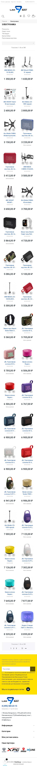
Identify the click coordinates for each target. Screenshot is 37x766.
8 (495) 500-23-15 (29, 2)
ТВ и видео (5, 33)
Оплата (3, 2)
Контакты (19, 2)
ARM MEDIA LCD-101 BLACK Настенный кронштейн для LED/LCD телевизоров (9, 71)
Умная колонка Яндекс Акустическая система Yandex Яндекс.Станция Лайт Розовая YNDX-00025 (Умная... (27, 363)
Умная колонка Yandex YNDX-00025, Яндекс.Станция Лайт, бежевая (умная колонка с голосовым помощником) (27, 493)
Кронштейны (6, 36)
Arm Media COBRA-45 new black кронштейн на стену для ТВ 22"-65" (27, 201)
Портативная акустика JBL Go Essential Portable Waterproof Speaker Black (9, 233)
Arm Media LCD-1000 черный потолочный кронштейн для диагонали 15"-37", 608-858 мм (27, 103)
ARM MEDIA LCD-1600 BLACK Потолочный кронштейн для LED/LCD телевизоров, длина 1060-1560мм (9, 298)
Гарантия (13, 2)
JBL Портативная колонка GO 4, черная (27, 430)
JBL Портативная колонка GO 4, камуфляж (27, 330)
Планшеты (5, 29)
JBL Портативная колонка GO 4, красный (27, 461)
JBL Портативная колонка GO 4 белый (9, 461)
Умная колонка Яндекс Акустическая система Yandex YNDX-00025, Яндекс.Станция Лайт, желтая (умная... (9, 560)
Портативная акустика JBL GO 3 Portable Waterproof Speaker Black (27, 266)
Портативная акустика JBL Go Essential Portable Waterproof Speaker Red (9, 168)
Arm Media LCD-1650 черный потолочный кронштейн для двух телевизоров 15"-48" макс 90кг (10, 526)
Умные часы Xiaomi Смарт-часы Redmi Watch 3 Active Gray (27, 233)
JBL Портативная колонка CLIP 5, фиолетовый (27, 526)
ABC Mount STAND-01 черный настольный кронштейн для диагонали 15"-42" (27, 71)
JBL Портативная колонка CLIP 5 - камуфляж (9, 493)
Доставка (7, 2)
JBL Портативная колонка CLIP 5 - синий (9, 627)
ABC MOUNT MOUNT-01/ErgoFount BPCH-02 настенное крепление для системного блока (10, 201)
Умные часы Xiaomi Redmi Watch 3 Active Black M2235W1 (9, 330)
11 (22, 648)
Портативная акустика (9, 38)
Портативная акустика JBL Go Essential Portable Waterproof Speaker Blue (27, 135)
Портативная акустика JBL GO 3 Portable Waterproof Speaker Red (27, 298)
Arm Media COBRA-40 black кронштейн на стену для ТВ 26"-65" (10, 135)
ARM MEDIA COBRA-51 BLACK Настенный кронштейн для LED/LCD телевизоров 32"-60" (27, 168)
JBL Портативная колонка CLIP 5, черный (27, 593)
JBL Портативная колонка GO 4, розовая (9, 363)
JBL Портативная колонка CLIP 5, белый (27, 560)
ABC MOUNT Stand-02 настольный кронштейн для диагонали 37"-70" (10, 103)
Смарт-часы (6, 31)
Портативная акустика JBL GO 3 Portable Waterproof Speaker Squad (9, 266)
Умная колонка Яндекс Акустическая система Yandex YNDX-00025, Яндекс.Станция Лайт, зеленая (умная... (9, 593)
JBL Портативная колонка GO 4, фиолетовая (27, 396)
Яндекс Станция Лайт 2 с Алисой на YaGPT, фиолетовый (27, 627)
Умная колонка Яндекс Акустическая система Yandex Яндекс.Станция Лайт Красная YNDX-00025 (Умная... (9, 396)
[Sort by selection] (18, 43)
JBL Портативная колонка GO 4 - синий (9, 430)
